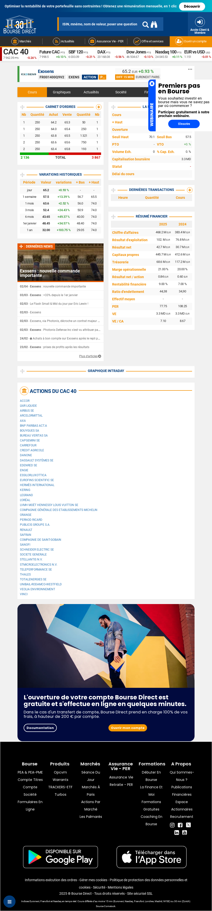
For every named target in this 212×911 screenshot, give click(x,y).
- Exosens (30, 312)
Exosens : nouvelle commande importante (50, 273)
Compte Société (30, 791)
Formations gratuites (151, 805)
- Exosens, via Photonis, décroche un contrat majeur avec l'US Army (68, 321)
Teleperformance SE (36, 569)
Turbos (60, 794)
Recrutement (181, 816)
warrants (60, 779)
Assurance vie (121, 777)
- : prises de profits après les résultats (54, 347)
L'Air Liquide (28, 405)
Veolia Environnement (37, 589)
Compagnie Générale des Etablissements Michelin (58, 510)
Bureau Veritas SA (34, 435)
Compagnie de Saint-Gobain (40, 539)
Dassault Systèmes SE (36, 460)
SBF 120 (75, 51)
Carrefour (28, 445)
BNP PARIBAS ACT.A (33, 425)
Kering (25, 490)
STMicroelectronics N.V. (38, 564)
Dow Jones (136, 51)
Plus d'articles (88, 356)
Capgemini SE (30, 440)
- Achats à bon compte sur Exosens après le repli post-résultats (67, 338)
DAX (101, 51)
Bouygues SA (29, 430)
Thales (25, 574)
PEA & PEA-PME (30, 772)
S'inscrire (184, 124)
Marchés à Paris (91, 791)
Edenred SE (28, 465)
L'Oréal (25, 500)
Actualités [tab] (91, 92)
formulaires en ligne (30, 805)
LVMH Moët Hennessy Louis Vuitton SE (49, 505)
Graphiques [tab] (62, 92)
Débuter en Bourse (151, 776)
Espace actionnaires (182, 805)
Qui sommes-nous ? (182, 776)
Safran (25, 535)
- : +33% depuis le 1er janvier (49, 295)
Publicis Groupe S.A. (35, 524)
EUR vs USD (194, 51)
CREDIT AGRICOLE (32, 450)
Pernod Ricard (31, 520)
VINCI (24, 594)
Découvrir (192, 6)
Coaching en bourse (151, 820)
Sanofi (25, 544)
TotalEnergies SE (33, 579)
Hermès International (37, 485)
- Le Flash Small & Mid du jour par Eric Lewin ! (54, 303)
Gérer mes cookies (93, 880)
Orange (25, 515)
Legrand (26, 495)
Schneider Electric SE (37, 549)
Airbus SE (27, 410)
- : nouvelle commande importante (53, 286)
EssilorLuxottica (33, 475)
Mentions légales (120, 887)
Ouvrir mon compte (128, 728)
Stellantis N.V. (31, 559)
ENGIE (24, 470)
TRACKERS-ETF (60, 787)
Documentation (40, 728)
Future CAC (49, 51)
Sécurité (99, 887)
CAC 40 (15, 51)
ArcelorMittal (31, 415)
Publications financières (181, 791)
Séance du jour (90, 776)
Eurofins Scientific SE (37, 480)
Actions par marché (90, 805)
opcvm (60, 772)
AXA (23, 420)
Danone (26, 455)
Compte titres (30, 779)
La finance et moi (151, 791)
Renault (26, 530)
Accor (25, 401)
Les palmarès (91, 816)
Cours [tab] (32, 92)
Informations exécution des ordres (51, 880)
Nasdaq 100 (165, 51)
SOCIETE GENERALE (33, 554)
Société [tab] (120, 92)
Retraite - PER (121, 784)
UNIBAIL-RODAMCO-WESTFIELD (41, 584)
